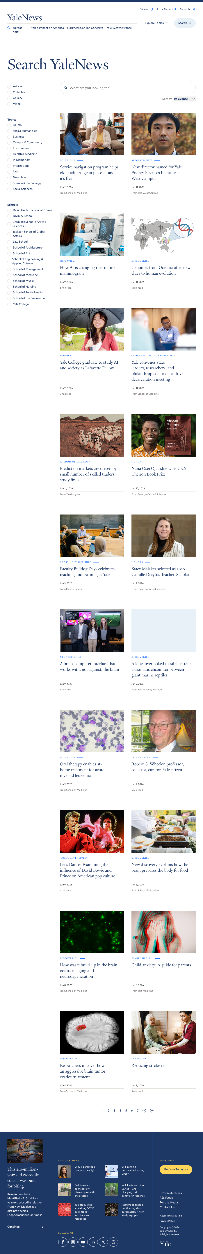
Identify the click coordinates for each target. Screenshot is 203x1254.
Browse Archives (171, 1193)
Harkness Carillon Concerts (85, 28)
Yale (165, 1244)
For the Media (169, 1202)
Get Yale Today (176, 1169)
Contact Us (167, 1207)
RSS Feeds (166, 1198)
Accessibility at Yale (171, 1215)
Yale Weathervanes (119, 28)
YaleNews (24, 18)
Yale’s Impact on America (47, 28)
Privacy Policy (167, 1221)
